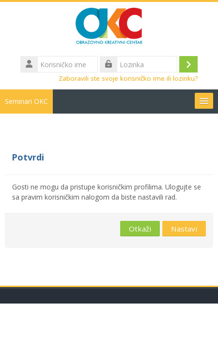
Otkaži (140, 228)
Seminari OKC (26, 101)
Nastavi (184, 228)
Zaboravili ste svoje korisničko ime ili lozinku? (128, 78)
